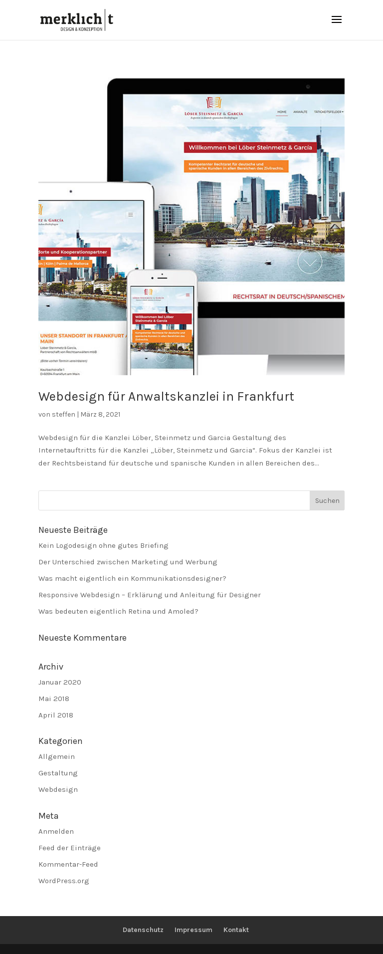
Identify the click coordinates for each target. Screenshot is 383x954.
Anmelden (56, 831)
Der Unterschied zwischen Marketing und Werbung (127, 561)
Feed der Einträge (69, 847)
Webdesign (58, 789)
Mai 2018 (53, 698)
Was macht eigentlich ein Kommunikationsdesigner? (132, 578)
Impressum (193, 930)
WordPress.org (63, 880)
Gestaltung (58, 772)
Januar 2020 (59, 682)
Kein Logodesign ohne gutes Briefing (103, 545)
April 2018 (55, 715)
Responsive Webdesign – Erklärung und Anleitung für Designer (149, 594)
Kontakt (236, 930)
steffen (63, 414)
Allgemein (56, 756)
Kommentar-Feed (68, 864)
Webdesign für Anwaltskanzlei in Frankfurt (166, 396)
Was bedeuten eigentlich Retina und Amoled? (118, 611)
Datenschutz (143, 930)
